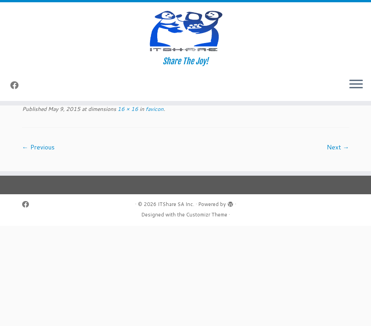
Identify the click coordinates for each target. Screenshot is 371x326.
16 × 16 (127, 109)
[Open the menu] (356, 84)
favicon (154, 109)
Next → (338, 147)
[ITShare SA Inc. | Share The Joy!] (185, 29)
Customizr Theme (206, 214)
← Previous (38, 147)
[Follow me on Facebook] (17, 85)
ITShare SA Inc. (176, 204)
